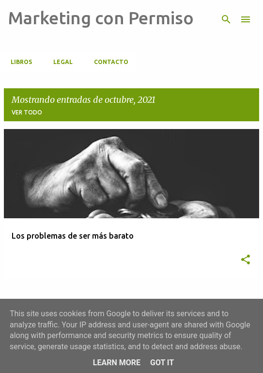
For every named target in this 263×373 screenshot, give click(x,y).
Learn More (116, 362)
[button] (245, 260)
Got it (162, 362)
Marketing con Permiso (101, 18)
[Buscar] (226, 19)
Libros (18, 62)
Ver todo (27, 112)
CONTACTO (108, 62)
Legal (60, 62)
